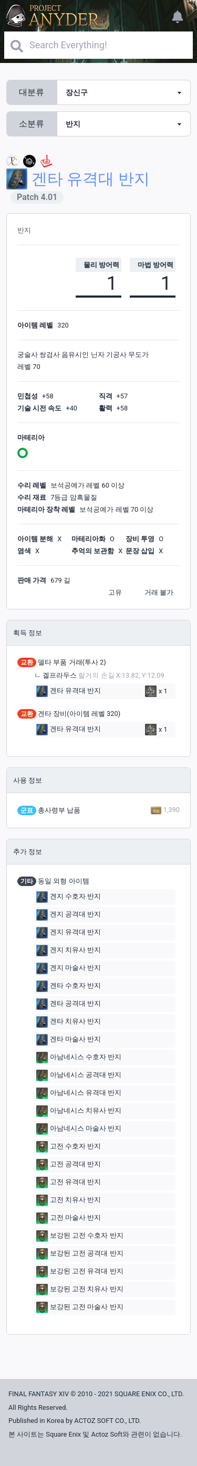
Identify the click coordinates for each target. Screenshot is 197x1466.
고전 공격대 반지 (68, 1164)
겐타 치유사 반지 (68, 1022)
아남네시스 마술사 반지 (78, 1129)
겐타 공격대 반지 (68, 1004)
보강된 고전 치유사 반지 (79, 1289)
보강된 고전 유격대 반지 (79, 1272)
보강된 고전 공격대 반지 (79, 1254)
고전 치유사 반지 (68, 1200)
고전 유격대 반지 (68, 1182)
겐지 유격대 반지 (68, 932)
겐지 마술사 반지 (68, 968)
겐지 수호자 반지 (68, 897)
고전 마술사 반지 (68, 1218)
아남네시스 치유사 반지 (78, 1111)
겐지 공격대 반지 (68, 915)
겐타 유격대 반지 (68, 691)
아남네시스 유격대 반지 (78, 1093)
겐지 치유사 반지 (68, 950)
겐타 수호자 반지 (68, 986)
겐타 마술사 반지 (68, 1040)
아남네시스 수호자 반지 (78, 1057)
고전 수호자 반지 (68, 1147)
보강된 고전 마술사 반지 (79, 1307)
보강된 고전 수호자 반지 (79, 1236)
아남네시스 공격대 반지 (78, 1075)
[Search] (98, 45)
